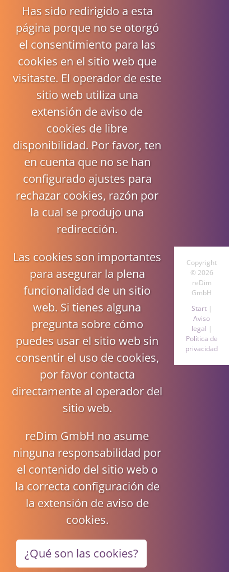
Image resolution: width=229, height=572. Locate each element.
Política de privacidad (201, 343)
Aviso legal (201, 323)
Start (199, 308)
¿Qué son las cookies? (81, 553)
